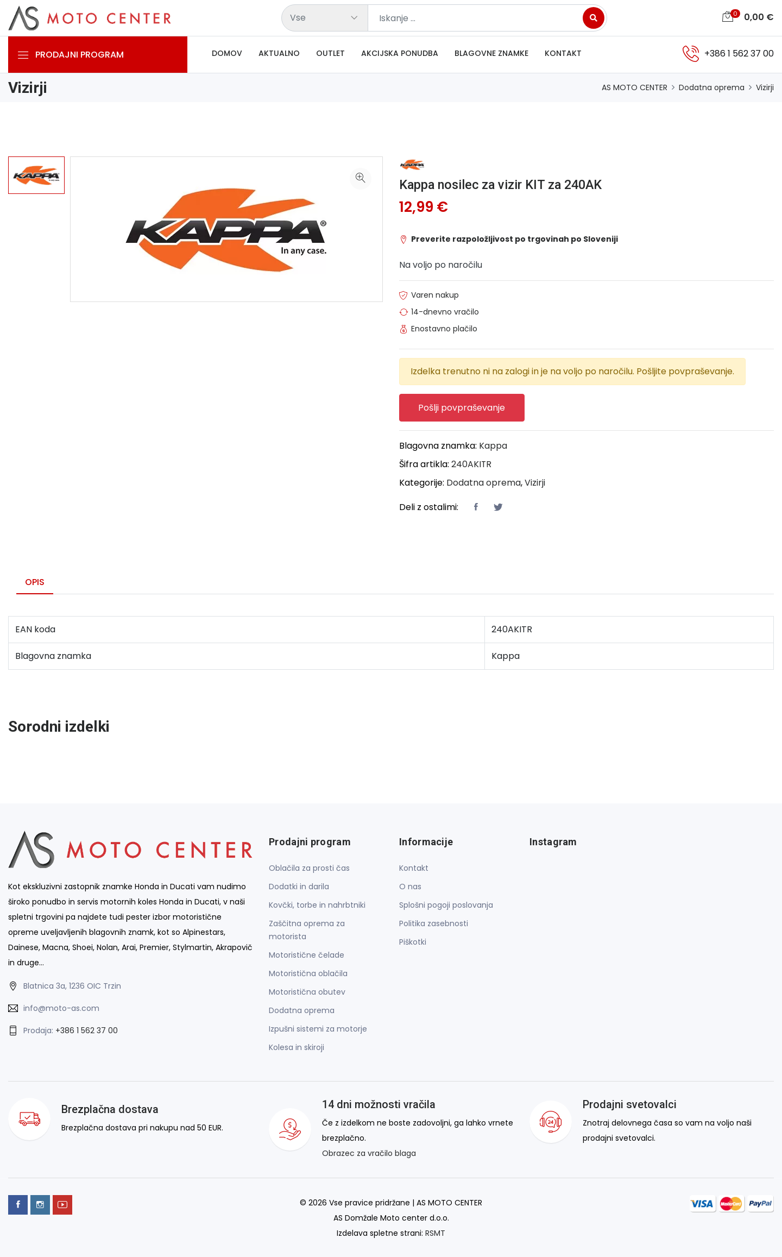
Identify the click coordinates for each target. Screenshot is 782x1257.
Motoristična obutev (307, 992)
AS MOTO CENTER (634, 87)
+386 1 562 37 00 (86, 1031)
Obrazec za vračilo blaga (369, 1153)
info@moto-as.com (61, 1008)
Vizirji (765, 87)
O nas (410, 887)
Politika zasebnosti (433, 924)
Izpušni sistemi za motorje (318, 1029)
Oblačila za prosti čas (309, 868)
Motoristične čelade (306, 955)
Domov (227, 53)
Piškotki (412, 942)
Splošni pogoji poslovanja (446, 905)
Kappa (493, 445)
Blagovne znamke (491, 53)
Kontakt (563, 53)
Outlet (330, 53)
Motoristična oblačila (308, 974)
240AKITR (471, 464)
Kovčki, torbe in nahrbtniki (317, 905)
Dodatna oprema (712, 87)
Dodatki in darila (299, 887)
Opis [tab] (35, 582)
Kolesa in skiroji (296, 1047)
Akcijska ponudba (399, 53)
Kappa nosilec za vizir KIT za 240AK (503, 184)
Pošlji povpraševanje (462, 407)
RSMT (435, 1233)
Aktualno (279, 53)
